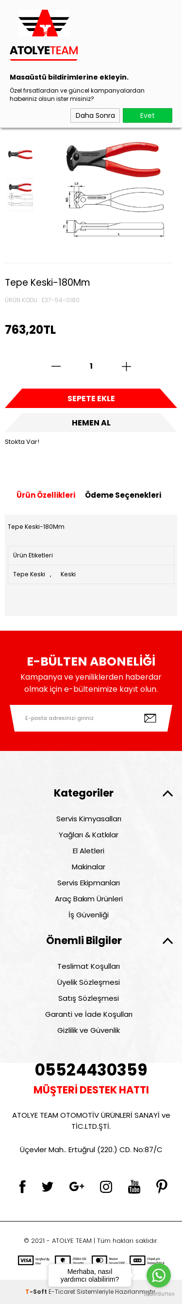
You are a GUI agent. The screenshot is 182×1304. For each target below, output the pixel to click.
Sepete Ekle (91, 398)
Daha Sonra (95, 115)
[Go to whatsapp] (159, 1275)
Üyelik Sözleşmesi (88, 982)
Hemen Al (91, 422)
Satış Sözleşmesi (88, 998)
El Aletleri (88, 851)
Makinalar (88, 867)
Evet (147, 115)
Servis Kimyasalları (88, 819)
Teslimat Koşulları (88, 966)
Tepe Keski (29, 574)
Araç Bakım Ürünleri (89, 899)
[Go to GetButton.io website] (158, 1294)
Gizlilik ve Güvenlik (88, 1030)
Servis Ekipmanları (88, 883)
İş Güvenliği (88, 915)
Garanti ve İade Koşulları (88, 1014)
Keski (68, 574)
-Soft (37, 1292)
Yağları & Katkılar (88, 835)
